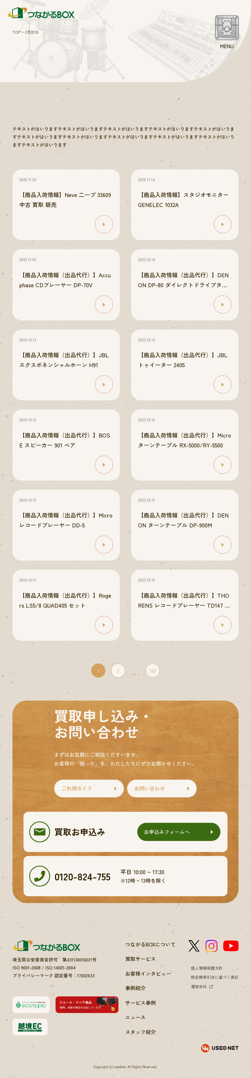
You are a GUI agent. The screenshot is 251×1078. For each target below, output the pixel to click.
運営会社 (199, 986)
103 (153, 670)
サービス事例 (140, 1002)
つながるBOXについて (150, 944)
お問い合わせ (149, 788)
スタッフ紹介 (140, 1031)
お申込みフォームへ (167, 831)
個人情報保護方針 (207, 968)
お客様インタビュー (148, 973)
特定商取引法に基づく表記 (215, 977)
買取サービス (140, 958)
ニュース (135, 1017)
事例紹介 (135, 988)
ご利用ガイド (76, 788)
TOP (16, 32)
